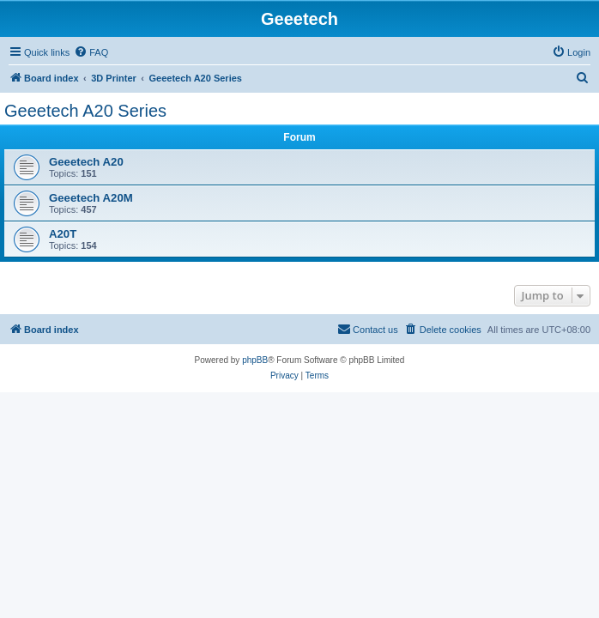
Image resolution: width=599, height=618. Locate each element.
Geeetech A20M (91, 197)
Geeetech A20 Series (85, 110)
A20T (62, 233)
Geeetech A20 (86, 161)
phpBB (255, 360)
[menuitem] (91, 52)
